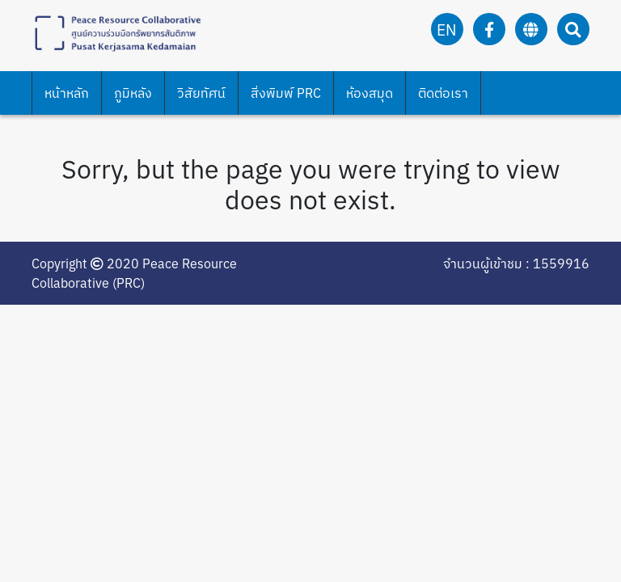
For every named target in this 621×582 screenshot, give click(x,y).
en (447, 29)
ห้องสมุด (369, 93)
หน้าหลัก (66, 93)
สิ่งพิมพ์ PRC (286, 93)
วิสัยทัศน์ (201, 93)
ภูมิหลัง (133, 93)
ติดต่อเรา (443, 93)
